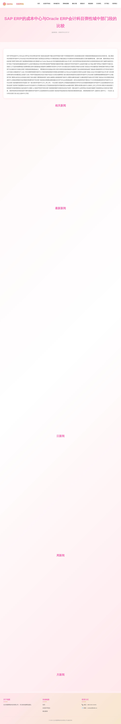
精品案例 (90, 3)
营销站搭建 (66, 3)
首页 (38, 3)
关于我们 (106, 3)
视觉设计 (82, 3)
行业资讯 (98, 3)
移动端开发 (56, 3)
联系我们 (114, 3)
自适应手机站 (46, 3)
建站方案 (74, 3)
